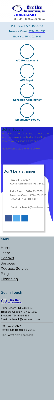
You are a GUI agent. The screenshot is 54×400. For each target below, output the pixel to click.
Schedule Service (25, 14)
